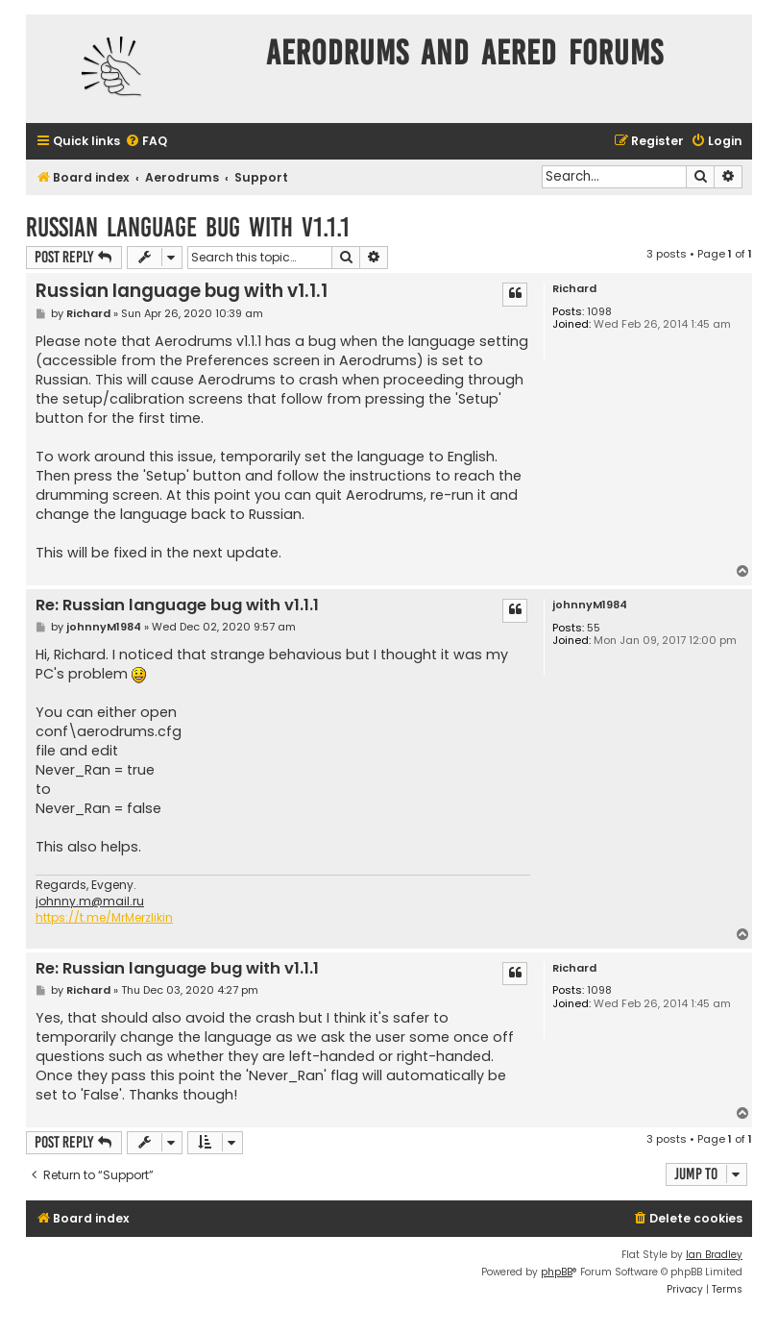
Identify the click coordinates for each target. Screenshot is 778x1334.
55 (593, 628)
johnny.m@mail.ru (90, 901)
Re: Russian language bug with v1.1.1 (177, 606)
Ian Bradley (714, 1255)
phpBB (556, 1272)
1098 (599, 312)
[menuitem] (146, 142)
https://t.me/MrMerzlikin (104, 918)
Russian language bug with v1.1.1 (188, 227)
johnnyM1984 (589, 605)
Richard (574, 289)
